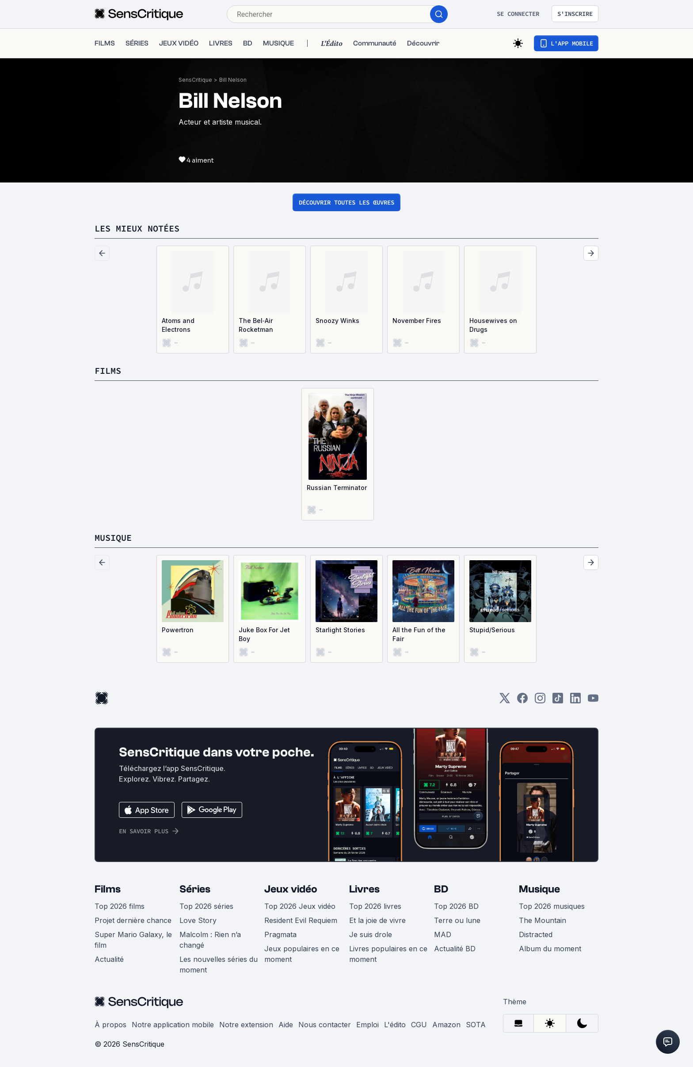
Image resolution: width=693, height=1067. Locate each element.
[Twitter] (504, 701)
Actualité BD (455, 948)
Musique (539, 889)
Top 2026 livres (375, 906)
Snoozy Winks (337, 320)
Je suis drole (370, 934)
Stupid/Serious (492, 630)
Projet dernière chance (133, 920)
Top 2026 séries (206, 906)
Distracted (535, 934)
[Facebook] (522, 701)
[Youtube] (593, 701)
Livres (364, 889)
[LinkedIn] (575, 701)
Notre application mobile (173, 1024)
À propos (110, 1024)
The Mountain (542, 920)
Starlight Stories (340, 630)
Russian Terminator (337, 487)
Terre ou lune (457, 920)
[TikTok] (557, 701)
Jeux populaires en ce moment (301, 954)
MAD (442, 934)
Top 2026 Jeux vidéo (299, 906)
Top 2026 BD (456, 906)
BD (441, 889)
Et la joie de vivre (377, 920)
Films (108, 889)
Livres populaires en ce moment (388, 954)
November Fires (416, 320)
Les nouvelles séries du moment (218, 964)
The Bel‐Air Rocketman (256, 325)
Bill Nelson (233, 79)
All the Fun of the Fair (419, 634)
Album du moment (550, 948)
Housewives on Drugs (493, 325)
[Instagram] (540, 701)
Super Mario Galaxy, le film (133, 939)
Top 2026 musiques (552, 906)
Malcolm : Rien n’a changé (210, 939)
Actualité (109, 959)
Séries (194, 889)
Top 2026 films (120, 906)
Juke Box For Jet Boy (264, 634)
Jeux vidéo (290, 889)
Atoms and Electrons (178, 325)
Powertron (178, 630)
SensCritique (195, 79)
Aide (285, 1024)
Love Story (198, 920)
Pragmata (280, 934)
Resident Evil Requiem (300, 920)
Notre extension (246, 1024)
